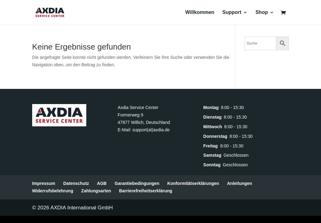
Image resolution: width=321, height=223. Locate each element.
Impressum (43, 183)
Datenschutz (76, 183)
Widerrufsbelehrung (52, 190)
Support (231, 12)
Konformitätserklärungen (193, 183)
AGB (102, 183)
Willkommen (199, 12)
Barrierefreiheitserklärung (145, 190)
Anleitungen (239, 183)
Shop (261, 12)
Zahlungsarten (96, 190)
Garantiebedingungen (137, 183)
